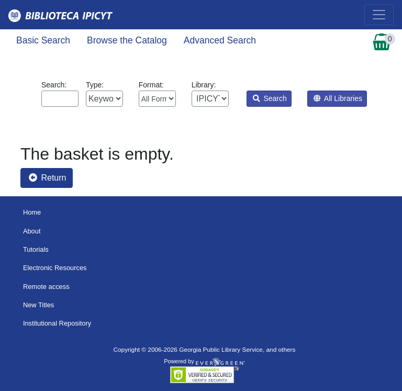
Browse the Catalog (127, 40)
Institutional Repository (57, 323)
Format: (157, 94)
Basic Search (43, 40)
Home (32, 212)
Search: (60, 94)
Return (47, 177)
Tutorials (36, 249)
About (32, 231)
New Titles (38, 305)
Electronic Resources (55, 268)
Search (270, 98)
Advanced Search (220, 40)
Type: (104, 94)
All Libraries (338, 98)
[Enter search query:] (60, 99)
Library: (210, 94)
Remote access (46, 287)
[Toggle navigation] (379, 14)
